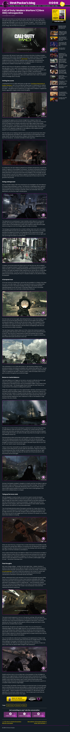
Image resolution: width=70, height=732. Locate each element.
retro (24, 705)
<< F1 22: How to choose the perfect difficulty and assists (11, 722)
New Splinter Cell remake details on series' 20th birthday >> (37, 722)
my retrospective (7, 571)
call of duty (10, 705)
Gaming (13, 15)
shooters (18, 705)
